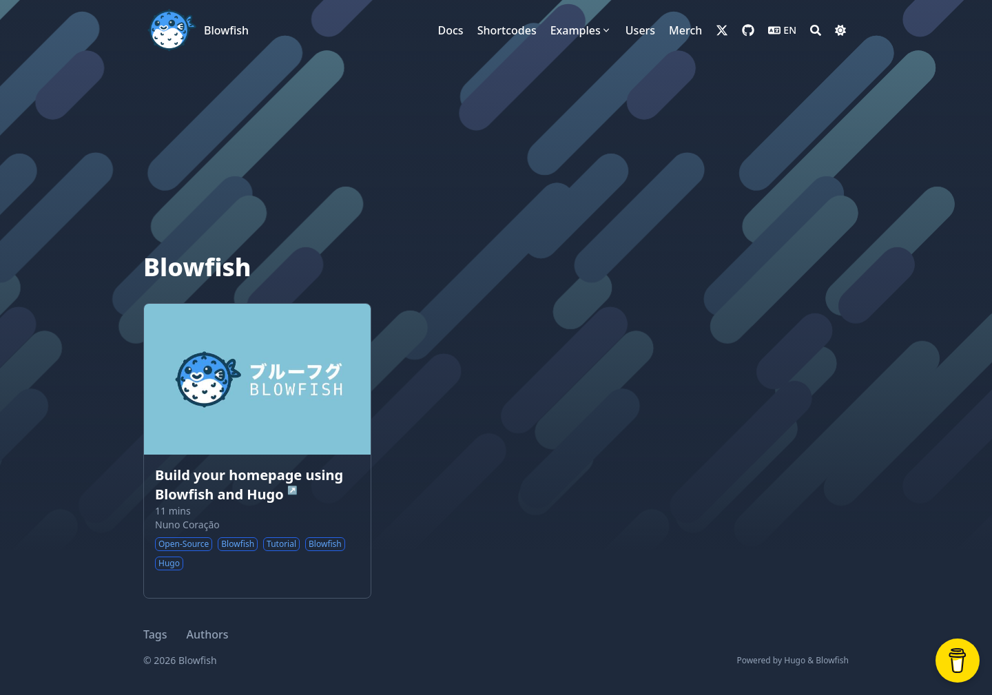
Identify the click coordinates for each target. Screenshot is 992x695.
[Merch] (685, 30)
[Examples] (581, 30)
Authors (208, 634)
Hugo (794, 660)
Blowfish (226, 30)
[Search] (815, 30)
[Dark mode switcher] (840, 30)
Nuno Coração (187, 524)
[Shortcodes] (507, 30)
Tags (155, 634)
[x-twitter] (722, 30)
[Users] (640, 30)
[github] (748, 30)
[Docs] (451, 30)
